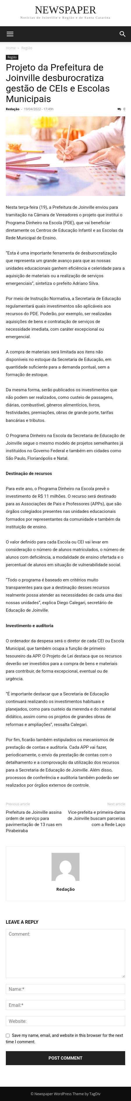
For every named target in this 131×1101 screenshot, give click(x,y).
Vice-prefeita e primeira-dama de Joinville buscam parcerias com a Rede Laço (96, 818)
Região (26, 47)
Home (11, 47)
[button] (10, 34)
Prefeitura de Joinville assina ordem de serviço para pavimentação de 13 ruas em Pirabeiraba (34, 821)
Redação (12, 109)
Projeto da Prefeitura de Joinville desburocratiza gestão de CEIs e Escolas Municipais (58, 83)
